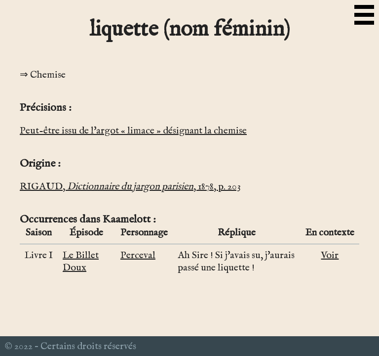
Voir (330, 255)
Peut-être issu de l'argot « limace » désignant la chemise (133, 131)
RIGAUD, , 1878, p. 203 (130, 186)
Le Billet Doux (81, 261)
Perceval (137, 255)
